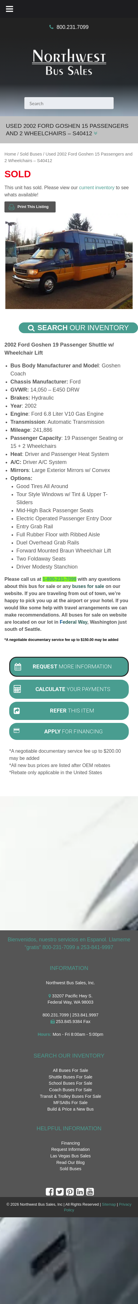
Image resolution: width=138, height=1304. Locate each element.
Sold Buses (31, 154)
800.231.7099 (73, 27)
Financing (70, 1143)
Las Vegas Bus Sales (70, 1156)
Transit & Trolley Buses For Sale (70, 1096)
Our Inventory (78, 327)
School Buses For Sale (70, 1083)
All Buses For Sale (70, 1070)
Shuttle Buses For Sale (70, 1077)
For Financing (58, 731)
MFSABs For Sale (70, 1102)
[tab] (69, 667)
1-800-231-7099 (59, 579)
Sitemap (109, 1204)
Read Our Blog (70, 1162)
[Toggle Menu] (9, 9)
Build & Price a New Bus (70, 1109)
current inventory (97, 187)
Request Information (70, 1149)
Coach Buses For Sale (70, 1089)
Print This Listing (28, 207)
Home (10, 154)
